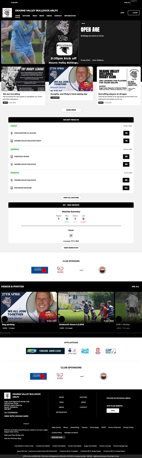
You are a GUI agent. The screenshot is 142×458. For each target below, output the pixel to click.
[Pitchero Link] (135, 3)
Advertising (74, 427)
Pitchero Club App (105, 446)
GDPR (103, 427)
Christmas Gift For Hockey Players (114, 451)
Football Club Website (43, 446)
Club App (14, 2)
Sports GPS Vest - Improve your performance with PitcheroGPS (37, 451)
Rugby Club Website (90, 446)
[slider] (5, 333)
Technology (94, 427)
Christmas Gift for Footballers (69, 451)
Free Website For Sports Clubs (23, 446)
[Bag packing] (29, 307)
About (65, 427)
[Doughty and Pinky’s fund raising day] (71, 79)
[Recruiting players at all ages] (119, 79)
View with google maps (16, 416)
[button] (17, 16)
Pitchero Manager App (120, 446)
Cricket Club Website (58, 446)
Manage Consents (71, 433)
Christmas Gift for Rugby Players (91, 451)
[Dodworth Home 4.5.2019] (86, 307)
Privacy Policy (128, 427)
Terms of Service (114, 427)
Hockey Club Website (74, 446)
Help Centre (56, 427)
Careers (84, 427)
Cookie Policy (57, 433)
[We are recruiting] (23, 79)
